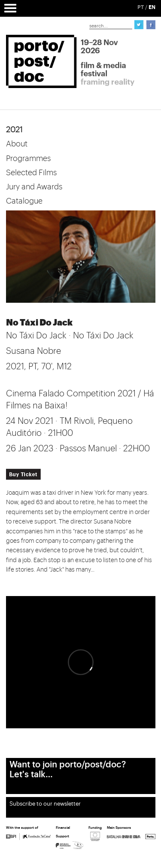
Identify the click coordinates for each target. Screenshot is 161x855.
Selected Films (31, 172)
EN (152, 7)
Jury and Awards (34, 187)
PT (140, 7)
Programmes (28, 158)
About (16, 144)
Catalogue (24, 201)
